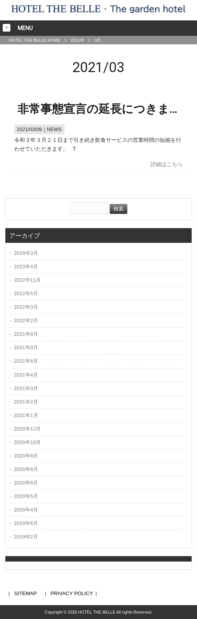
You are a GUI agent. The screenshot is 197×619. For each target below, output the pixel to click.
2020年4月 (26, 510)
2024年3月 (26, 253)
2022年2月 (26, 320)
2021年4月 (26, 375)
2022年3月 (26, 307)
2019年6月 (26, 523)
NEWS (54, 129)
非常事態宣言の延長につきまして (105, 109)
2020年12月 (27, 429)
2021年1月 (26, 415)
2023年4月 (26, 266)
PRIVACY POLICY (71, 593)
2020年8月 (26, 469)
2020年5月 (26, 496)
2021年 (77, 40)
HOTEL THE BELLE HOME (34, 40)
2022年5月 (26, 293)
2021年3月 (26, 388)
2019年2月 (26, 537)
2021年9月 (26, 334)
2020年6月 (26, 483)
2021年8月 (26, 347)
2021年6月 (26, 361)
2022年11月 (27, 280)
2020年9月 (26, 456)
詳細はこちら (166, 164)
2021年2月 (26, 402)
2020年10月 (27, 442)
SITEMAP (25, 593)
